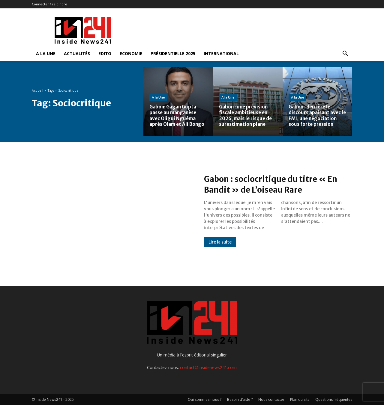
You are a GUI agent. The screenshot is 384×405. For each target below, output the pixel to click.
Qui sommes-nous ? (204, 399)
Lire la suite (220, 242)
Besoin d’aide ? (240, 399)
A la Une (46, 53)
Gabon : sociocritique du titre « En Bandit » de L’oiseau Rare (271, 184)
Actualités (77, 53)
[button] (345, 54)
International (221, 53)
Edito (104, 53)
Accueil (38, 91)
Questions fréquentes (333, 399)
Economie (131, 53)
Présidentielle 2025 (173, 53)
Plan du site (300, 399)
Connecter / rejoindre (49, 4)
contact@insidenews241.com (208, 367)
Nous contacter (271, 399)
